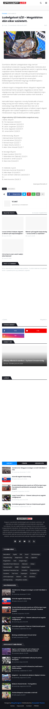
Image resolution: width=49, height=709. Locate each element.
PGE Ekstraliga (36, 554)
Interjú (32, 564)
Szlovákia (24, 570)
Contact (29, 706)
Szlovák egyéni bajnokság (21, 477)
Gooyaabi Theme (38, 703)
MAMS (17, 567)
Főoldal (4, 13)
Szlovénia (6, 573)
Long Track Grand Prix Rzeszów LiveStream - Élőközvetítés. (28, 667)
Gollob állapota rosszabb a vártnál (24, 693)
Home (12, 706)
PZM (25, 576)
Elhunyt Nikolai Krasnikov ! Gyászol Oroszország (24, 361)
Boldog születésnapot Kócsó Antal (24, 635)
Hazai (26, 554)
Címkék (24, 463)
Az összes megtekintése (39, 213)
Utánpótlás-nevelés (21, 580)
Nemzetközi (12, 13)
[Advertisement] (24, 434)
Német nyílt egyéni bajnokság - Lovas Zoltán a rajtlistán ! (36, 233)
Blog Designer (16, 703)
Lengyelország (7, 557)
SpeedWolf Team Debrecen (11, 564)
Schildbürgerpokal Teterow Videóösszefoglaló (28, 504)
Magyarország (34, 570)
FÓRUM (36, 706)
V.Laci (14, 201)
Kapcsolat (20, 706)
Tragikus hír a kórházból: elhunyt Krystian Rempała (27, 659)
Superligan (24, 573)
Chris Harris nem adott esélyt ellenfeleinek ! (12, 255)
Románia (32, 576)
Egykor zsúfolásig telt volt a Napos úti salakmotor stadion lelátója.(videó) (25, 650)
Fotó (15, 561)
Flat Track (15, 573)
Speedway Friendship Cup (10, 570)
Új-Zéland (33, 573)
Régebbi (43, 320)
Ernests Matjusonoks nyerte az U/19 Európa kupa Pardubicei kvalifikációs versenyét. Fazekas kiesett (29, 487)
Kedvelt (9, 463)
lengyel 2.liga (25, 567)
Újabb (5, 320)
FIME (26, 557)
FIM (21, 554)
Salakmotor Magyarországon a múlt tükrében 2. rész (29, 469)
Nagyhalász (6, 561)
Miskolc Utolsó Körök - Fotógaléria (24, 684)
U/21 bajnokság (7, 580)
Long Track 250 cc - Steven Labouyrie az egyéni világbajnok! (29, 496)
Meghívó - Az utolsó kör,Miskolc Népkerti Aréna (28, 675)
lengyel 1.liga (23, 561)
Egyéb (15, 554)
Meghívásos (18, 557)
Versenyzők (39, 463)
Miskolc (18, 576)
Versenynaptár (7, 567)
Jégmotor (34, 557)
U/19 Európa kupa (8, 576)
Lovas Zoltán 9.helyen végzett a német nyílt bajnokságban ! (12, 233)
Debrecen (25, 564)
